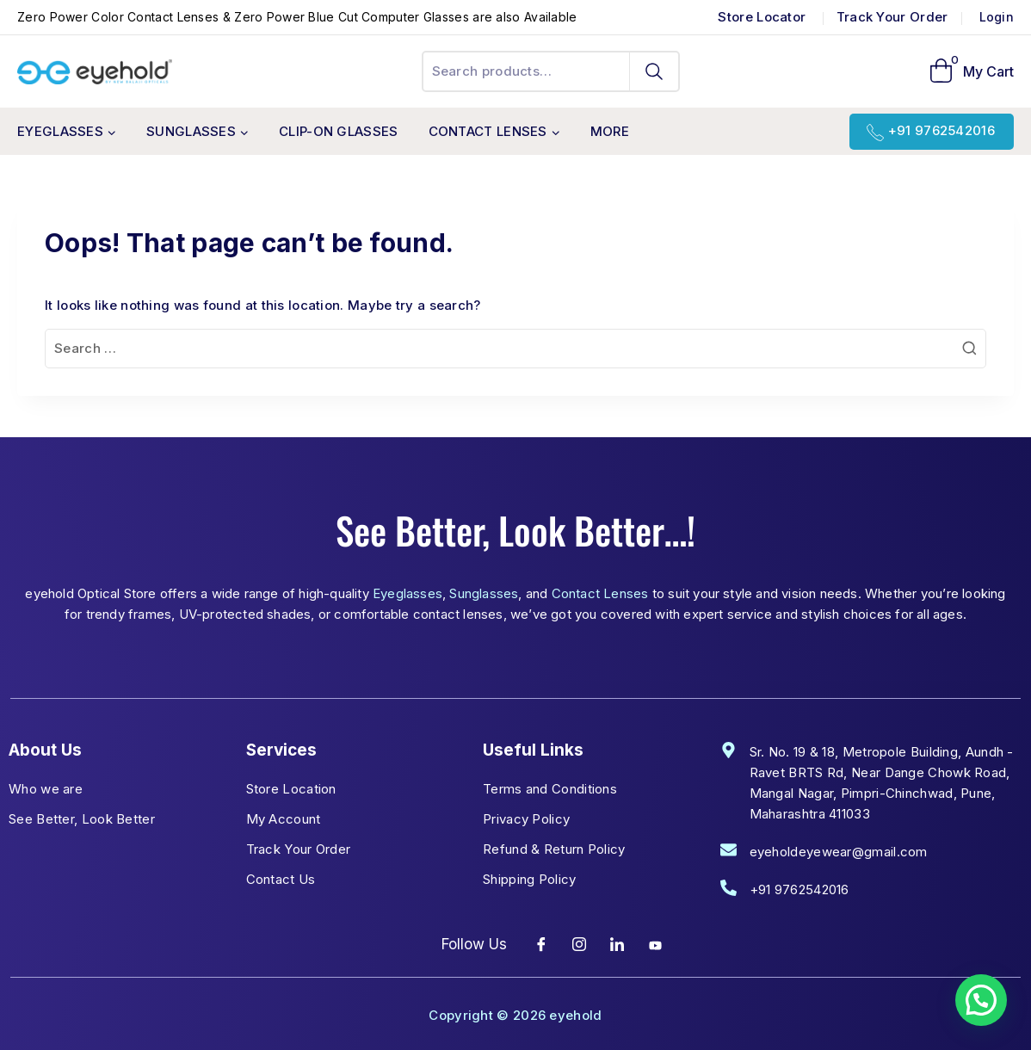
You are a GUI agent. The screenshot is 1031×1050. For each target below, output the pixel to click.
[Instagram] (579, 945)
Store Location (291, 789)
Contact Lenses (600, 593)
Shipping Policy (530, 879)
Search (654, 71)
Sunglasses (483, 593)
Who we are (46, 789)
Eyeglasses (407, 593)
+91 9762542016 (941, 130)
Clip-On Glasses (338, 131)
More (609, 131)
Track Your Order (892, 17)
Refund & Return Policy (554, 849)
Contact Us (281, 879)
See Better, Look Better (82, 819)
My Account (283, 819)
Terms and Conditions (550, 789)
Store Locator (763, 17)
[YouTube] (656, 945)
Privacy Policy (526, 819)
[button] (981, 1000)
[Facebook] (541, 945)
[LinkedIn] (618, 945)
